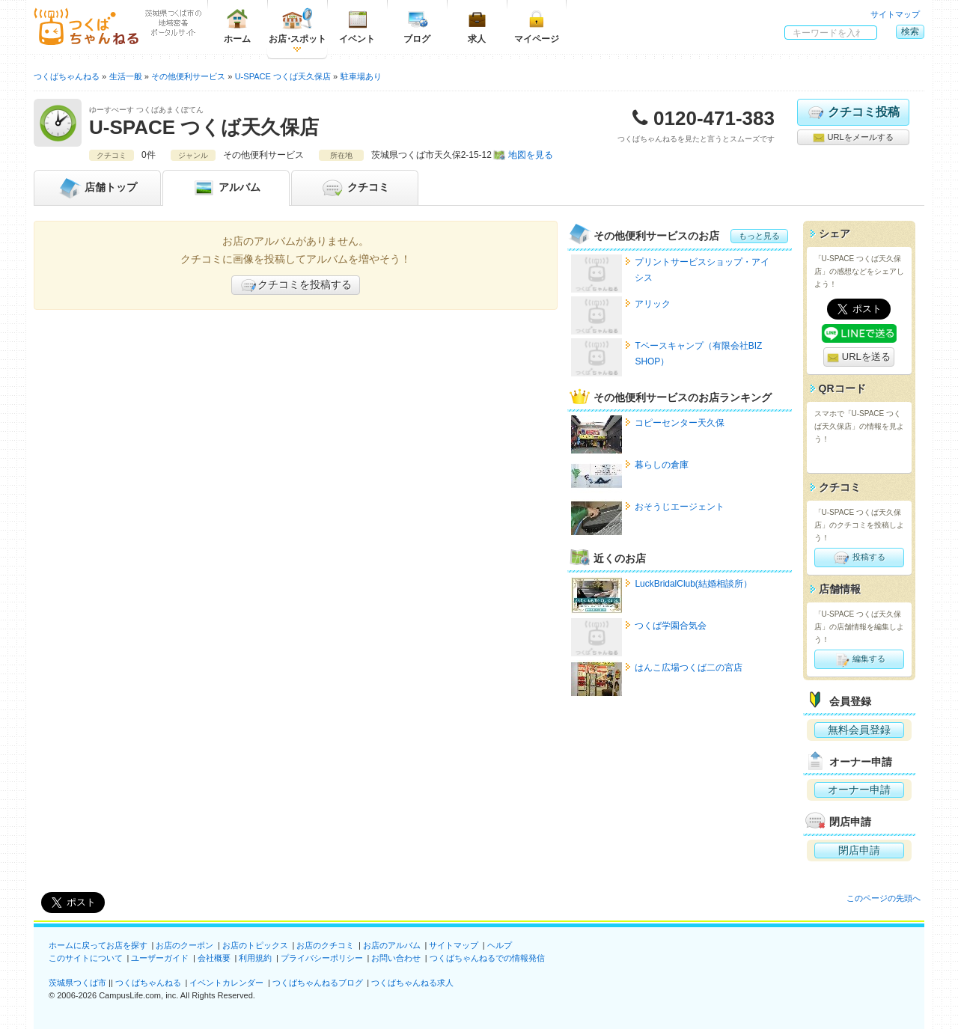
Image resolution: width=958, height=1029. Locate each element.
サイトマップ (895, 14)
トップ (97, 188)
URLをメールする (853, 138)
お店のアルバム (392, 945)
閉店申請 (859, 850)
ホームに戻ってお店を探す (98, 945)
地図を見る (530, 155)
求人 (477, 25)
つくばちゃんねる (148, 982)
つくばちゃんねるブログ (317, 982)
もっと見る (759, 235)
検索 (910, 31)
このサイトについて (86, 957)
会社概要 (214, 957)
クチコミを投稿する (296, 285)
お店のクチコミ (325, 945)
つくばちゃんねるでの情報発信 (487, 957)
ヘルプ (499, 945)
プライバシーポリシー (322, 957)
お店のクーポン (184, 945)
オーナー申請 (859, 790)
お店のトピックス (255, 945)
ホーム (237, 25)
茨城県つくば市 (77, 982)
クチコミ (354, 188)
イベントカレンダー (226, 982)
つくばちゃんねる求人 (412, 982)
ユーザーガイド (160, 957)
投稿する (858, 558)
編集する (858, 659)
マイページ (536, 25)
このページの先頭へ (883, 898)
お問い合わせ (396, 957)
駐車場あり (361, 76)
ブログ (417, 25)
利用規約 (255, 957)
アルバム (226, 188)
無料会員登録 (859, 730)
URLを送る (859, 357)
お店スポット (297, 25)
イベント (357, 25)
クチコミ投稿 (853, 112)
